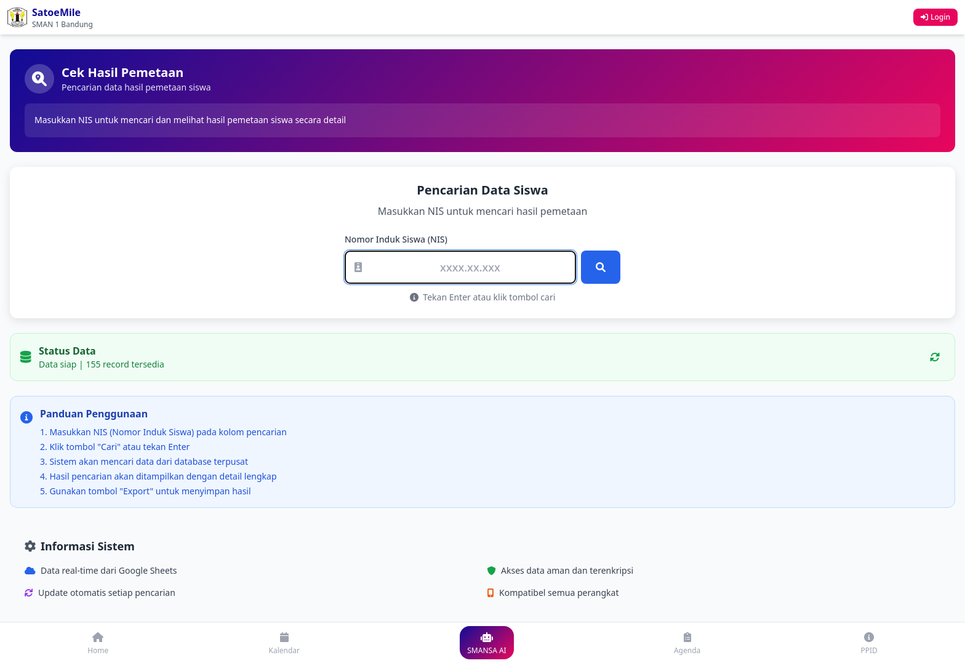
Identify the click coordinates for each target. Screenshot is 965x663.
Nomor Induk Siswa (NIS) (396, 239)
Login (935, 17)
